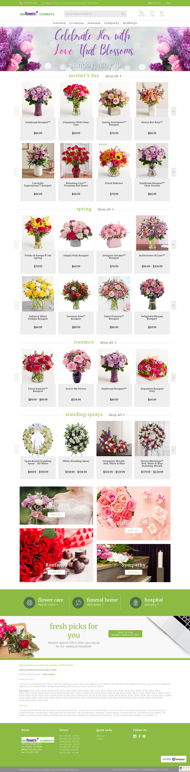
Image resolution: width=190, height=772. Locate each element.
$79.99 (114, 194)
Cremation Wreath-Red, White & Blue (114, 462)
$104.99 (76, 399)
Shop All (112, 76)
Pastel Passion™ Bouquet (114, 317)
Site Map (164, 769)
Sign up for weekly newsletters (125, 633)
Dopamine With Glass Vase (76, 123)
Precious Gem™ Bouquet (76, 317)
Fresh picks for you (74, 635)
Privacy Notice (132, 769)
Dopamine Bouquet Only (152, 390)
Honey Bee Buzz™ (152, 122)
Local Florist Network (149, 769)
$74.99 (114, 133)
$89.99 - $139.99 (38, 472)
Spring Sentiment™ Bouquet (114, 123)
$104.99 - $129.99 (114, 472)
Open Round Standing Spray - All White (37, 462)
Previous (16, 111)
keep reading (49, 674)
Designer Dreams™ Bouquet (114, 256)
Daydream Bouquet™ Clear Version (152, 184)
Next (173, 111)
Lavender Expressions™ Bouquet (38, 184)
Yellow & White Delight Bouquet (38, 317)
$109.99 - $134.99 (76, 472)
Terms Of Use (118, 769)
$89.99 (76, 327)
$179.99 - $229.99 (152, 472)
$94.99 (76, 194)
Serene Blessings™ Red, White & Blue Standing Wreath (152, 463)
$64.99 (76, 266)
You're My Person (76, 388)
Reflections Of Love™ (152, 255)
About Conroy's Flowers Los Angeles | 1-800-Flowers (46, 664)
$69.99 (76, 133)
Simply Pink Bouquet (76, 255)
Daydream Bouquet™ (38, 122)
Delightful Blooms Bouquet (152, 317)
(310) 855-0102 (30, 3)
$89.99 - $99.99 (38, 399)
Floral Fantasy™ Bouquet (38, 390)
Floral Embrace (114, 183)
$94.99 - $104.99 (152, 266)
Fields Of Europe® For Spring (38, 256)
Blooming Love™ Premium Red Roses (76, 184)
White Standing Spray (76, 461)
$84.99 (38, 133)
